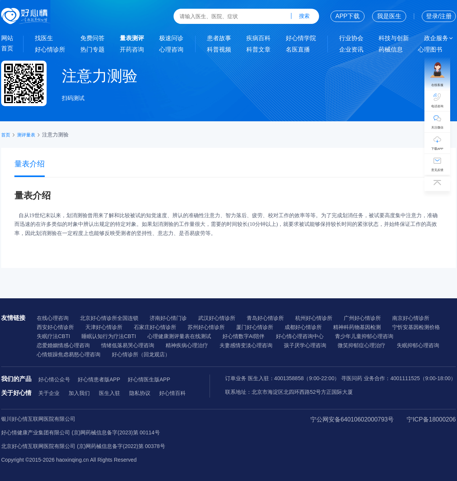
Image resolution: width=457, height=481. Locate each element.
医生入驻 (109, 393)
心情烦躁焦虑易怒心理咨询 (68, 354)
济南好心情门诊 (168, 318)
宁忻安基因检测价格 (416, 327)
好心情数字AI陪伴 (243, 336)
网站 (7, 38)
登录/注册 (439, 16)
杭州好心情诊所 (313, 318)
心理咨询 (171, 49)
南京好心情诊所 (410, 318)
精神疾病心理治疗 (187, 345)
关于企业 (48, 393)
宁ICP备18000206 (431, 419)
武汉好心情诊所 (216, 318)
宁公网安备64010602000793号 (352, 419)
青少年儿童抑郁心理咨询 (364, 336)
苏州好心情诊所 (206, 327)
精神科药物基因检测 (357, 327)
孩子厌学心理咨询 (305, 345)
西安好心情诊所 (55, 327)
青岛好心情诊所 (265, 318)
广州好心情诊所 (362, 318)
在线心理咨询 (53, 318)
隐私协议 (139, 393)
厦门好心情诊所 (254, 327)
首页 (7, 48)
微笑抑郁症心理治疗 (361, 345)
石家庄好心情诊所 (155, 327)
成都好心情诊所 (303, 327)
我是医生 (389, 16)
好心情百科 (172, 393)
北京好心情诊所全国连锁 (109, 318)
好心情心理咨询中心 (300, 336)
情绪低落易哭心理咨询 (127, 345)
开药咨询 (132, 49)
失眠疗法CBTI (53, 336)
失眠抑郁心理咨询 (418, 345)
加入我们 (79, 393)
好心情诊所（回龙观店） (141, 354)
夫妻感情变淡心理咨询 (245, 345)
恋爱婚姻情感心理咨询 (63, 345)
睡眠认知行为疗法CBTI (108, 336)
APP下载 (347, 16)
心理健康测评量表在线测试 (179, 336)
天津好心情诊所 (103, 327)
